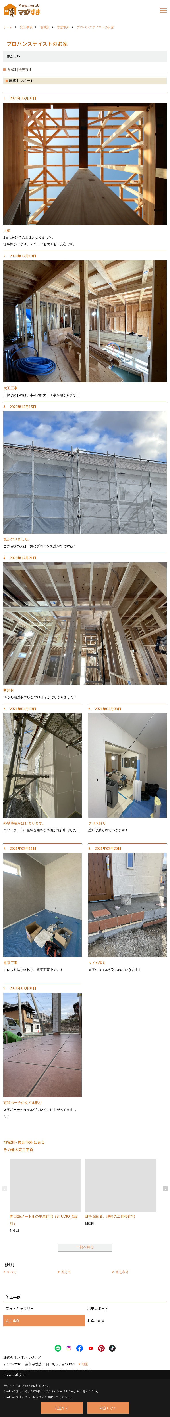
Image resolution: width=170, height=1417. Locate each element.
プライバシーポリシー (59, 1391)
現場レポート (97, 1308)
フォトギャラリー (20, 1308)
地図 (85, 1364)
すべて (12, 1272)
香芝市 (66, 1272)
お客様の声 (96, 1320)
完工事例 (13, 1320)
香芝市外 (122, 1272)
